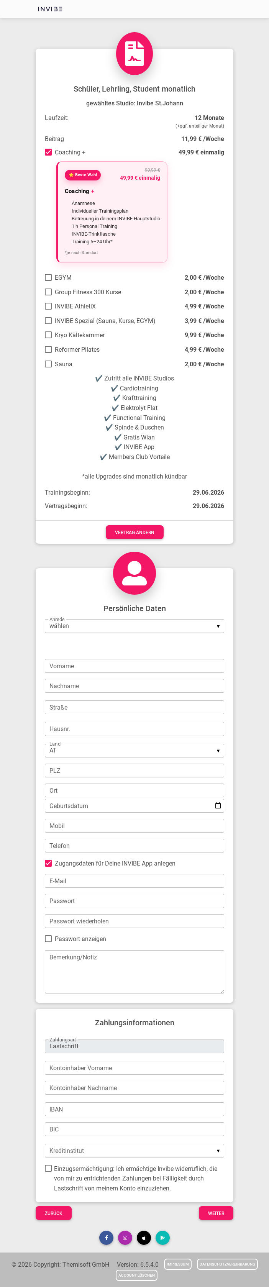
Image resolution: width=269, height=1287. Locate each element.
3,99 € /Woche (204, 321)
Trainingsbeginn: (67, 492)
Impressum (178, 1264)
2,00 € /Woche (204, 277)
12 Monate (209, 117)
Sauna (63, 364)
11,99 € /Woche (202, 139)
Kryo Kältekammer (80, 335)
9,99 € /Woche (204, 335)
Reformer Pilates (77, 349)
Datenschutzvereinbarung (227, 1264)
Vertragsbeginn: (66, 506)
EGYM (63, 277)
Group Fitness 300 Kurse (88, 292)
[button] (106, 1238)
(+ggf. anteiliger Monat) (200, 126)
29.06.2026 (208, 492)
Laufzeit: (57, 117)
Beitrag (54, 139)
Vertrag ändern (134, 532)
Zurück (53, 1213)
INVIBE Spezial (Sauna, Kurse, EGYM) (105, 321)
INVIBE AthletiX (75, 306)
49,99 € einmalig (201, 152)
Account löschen (136, 1275)
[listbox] (134, 626)
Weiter (216, 1213)
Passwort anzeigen (80, 939)
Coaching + (70, 152)
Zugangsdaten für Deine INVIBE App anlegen (115, 863)
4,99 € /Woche (204, 306)
